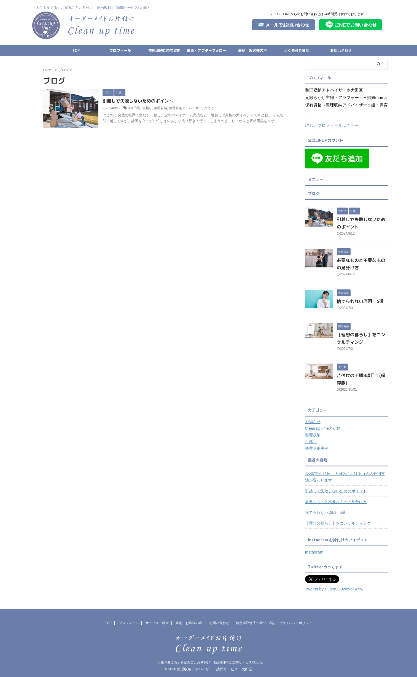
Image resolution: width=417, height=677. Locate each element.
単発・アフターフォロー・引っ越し (208, 52)
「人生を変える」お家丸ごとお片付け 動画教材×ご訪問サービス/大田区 (208, 662)
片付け (209, 108)
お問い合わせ (341, 50)
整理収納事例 (316, 448)
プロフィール (120, 50)
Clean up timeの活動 (322, 428)
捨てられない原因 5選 (360, 301)
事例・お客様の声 (252, 50)
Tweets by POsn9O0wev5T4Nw (334, 589)
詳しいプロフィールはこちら (332, 125)
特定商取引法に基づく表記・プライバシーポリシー (274, 623)
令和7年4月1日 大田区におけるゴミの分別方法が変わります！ (345, 476)
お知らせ (313, 422)
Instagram (314, 552)
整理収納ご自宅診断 (164, 50)
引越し (147, 108)
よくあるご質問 (296, 50)
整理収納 (160, 108)
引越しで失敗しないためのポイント (138, 101)
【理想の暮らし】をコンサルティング (338, 523)
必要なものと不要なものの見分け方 (336, 501)
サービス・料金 (157, 623)
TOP (76, 50)
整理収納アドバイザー (185, 108)
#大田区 (134, 108)
